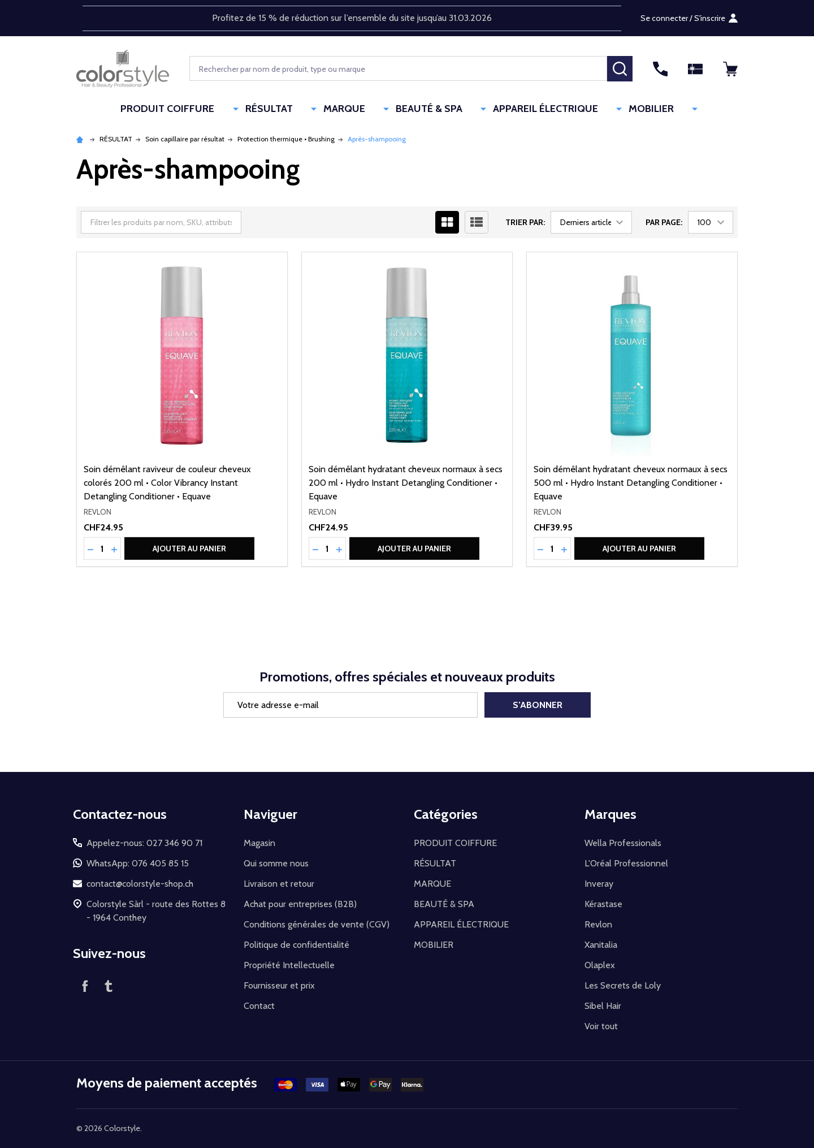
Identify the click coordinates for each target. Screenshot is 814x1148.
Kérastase (603, 904)
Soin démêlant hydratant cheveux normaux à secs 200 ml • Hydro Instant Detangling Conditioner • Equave (406, 483)
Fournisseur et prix (279, 985)
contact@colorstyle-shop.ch (139, 883)
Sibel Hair (602, 1005)
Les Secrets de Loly (622, 985)
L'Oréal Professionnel (626, 863)
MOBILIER (628, 109)
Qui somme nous (276, 863)
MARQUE (359, 109)
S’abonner (537, 705)
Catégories (446, 814)
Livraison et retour (279, 883)
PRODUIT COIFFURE (207, 109)
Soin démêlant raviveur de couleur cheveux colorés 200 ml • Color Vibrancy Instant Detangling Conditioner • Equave (167, 483)
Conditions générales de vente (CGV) (316, 924)
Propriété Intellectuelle (289, 965)
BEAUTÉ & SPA (431, 109)
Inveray (598, 883)
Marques (610, 814)
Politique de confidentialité (296, 944)
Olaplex (599, 965)
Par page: (664, 222)
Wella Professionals (622, 843)
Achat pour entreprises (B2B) (300, 904)
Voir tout (601, 1026)
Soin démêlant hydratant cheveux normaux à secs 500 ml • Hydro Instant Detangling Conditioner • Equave (631, 483)
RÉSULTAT (296, 109)
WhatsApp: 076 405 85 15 (137, 863)
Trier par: (525, 222)
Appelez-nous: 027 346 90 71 (144, 843)
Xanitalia (600, 944)
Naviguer (270, 814)
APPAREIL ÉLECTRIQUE (535, 109)
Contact (259, 1005)
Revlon (598, 924)
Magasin (259, 843)
